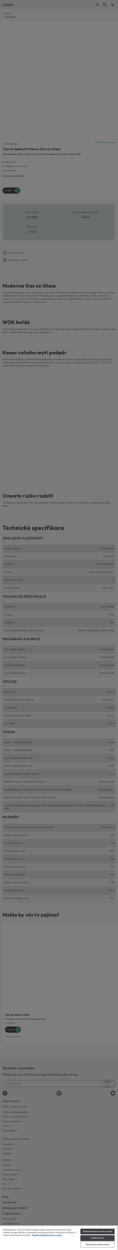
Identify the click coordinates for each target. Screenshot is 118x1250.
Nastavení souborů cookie (97, 1245)
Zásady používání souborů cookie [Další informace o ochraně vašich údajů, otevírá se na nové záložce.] (46, 1235)
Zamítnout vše (97, 1238)
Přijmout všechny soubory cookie (97, 1231)
